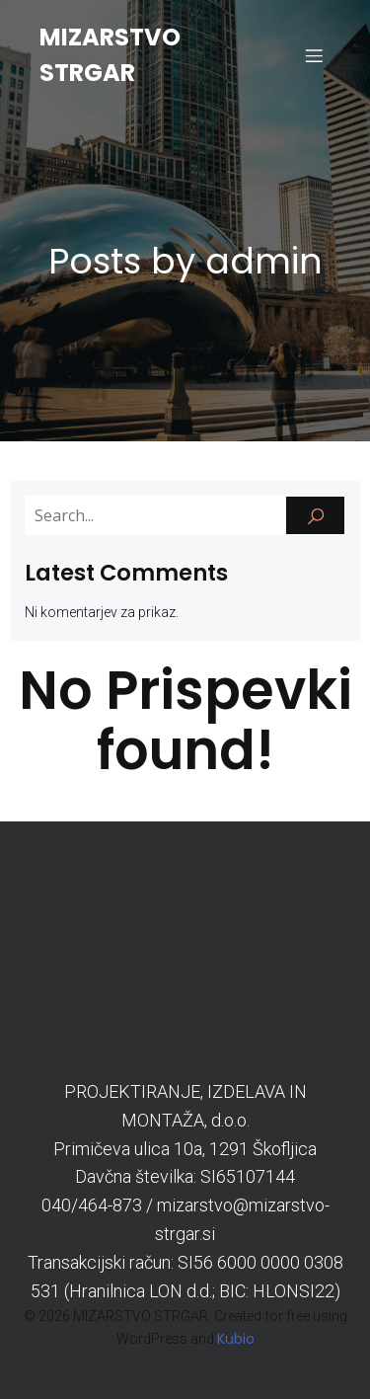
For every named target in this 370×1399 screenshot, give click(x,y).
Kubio (236, 1339)
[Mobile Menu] (314, 55)
